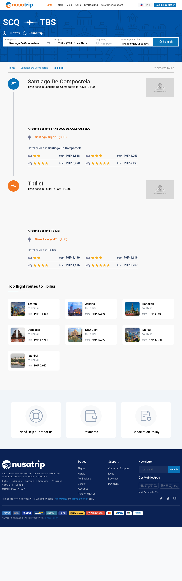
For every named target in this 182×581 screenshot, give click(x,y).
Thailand (18, 485)
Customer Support (112, 5)
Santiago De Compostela (34, 67)
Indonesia (17, 481)
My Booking (91, 5)
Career (82, 483)
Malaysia (29, 481)
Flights (48, 5)
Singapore (43, 481)
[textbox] (24, 41)
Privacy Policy (61, 499)
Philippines (57, 481)
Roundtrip (36, 33)
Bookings (113, 478)
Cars (78, 5)
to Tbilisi (59, 67)
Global (5, 481)
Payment (113, 483)
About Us (83, 488)
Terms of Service (80, 499)
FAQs (111, 473)
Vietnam (6, 485)
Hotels (59, 5)
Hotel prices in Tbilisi (42, 250)
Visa (69, 5)
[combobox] (24, 41)
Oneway (14, 33)
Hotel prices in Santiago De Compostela (54, 148)
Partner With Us (86, 493)
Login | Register (165, 5)
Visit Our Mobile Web (149, 492)
